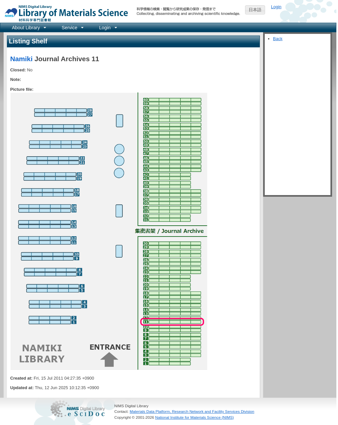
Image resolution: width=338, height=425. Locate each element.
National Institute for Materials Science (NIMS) (194, 417)
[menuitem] (28, 27)
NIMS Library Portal (64, 13)
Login (276, 6)
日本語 (255, 9)
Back (277, 38)
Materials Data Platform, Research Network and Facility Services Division (192, 411)
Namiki (21, 59)
